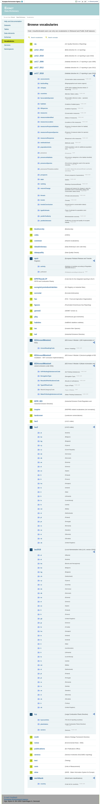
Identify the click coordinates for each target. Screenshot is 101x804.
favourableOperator (47, 98)
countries (43, 93)
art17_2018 (39, 73)
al (41, 555)
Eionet (13, 17)
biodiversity (39, 229)
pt (41, 521)
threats (42, 195)
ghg (36, 317)
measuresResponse (47, 138)
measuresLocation (46, 122)
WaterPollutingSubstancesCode (51, 394)
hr (41, 627)
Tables (6, 29)
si (41, 534)
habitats (43, 104)
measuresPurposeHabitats (49, 126)
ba (41, 563)
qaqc (42, 179)
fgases (37, 305)
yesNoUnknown (45, 220)
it (40, 492)
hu (41, 483)
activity (42, 266)
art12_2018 (39, 56)
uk (41, 543)
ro (41, 526)
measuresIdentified (47, 117)
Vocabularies (9, 41)
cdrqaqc (43, 88)
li (40, 648)
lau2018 (37, 550)
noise (36, 743)
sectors (43, 730)
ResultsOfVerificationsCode (49, 380)
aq (35, 44)
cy (41, 445)
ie (41, 488)
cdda (36, 235)
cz (41, 450)
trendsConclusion (46, 204)
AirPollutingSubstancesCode (50, 371)
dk (41, 458)
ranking (43, 184)
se (41, 530)
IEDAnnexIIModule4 (42, 364)
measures (43, 113)
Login (79, 1)
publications (39, 749)
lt (40, 496)
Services (7, 45)
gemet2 (37, 311)
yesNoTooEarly (45, 216)
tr (40, 703)
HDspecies (44, 108)
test (35, 760)
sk (41, 538)
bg (41, 441)
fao (35, 299)
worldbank (38, 778)
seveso (37, 755)
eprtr (36, 258)
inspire (37, 409)
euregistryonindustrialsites (45, 287)
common (38, 241)
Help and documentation (13, 21)
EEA (13, 1)
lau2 (36, 427)
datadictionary (40, 247)
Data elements (9, 33)
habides (37, 322)
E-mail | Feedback (10, 797)
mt (41, 509)
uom (36, 766)
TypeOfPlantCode (46, 385)
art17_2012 (39, 68)
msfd (36, 737)
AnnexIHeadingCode (47, 348)
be (41, 437)
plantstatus (44, 724)
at (41, 433)
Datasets (7, 25)
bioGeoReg (44, 83)
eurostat (37, 293)
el (41, 466)
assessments (44, 79)
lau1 (36, 421)
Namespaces (9, 49)
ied (35, 334)
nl (41, 513)
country (43, 784)
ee (41, 462)
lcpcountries (44, 720)
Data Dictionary (20, 17)
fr (40, 479)
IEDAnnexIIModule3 (42, 355)
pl (41, 517)
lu (41, 500)
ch (41, 576)
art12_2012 (39, 50)
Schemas (7, 37)
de (41, 454)
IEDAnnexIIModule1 (42, 340)
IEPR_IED (38, 401)
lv (41, 505)
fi (40, 475)
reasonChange (45, 188)
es (41, 471)
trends (42, 200)
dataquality (39, 252)
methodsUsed (45, 142)
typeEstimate (44, 210)
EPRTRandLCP (40, 279)
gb (41, 618)
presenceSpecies (46, 163)
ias (35, 328)
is (41, 640)
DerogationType (45, 376)
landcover (38, 415)
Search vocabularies (37, 37)
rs (41, 686)
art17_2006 (39, 62)
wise (36, 772)
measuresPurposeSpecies (49, 132)
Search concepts (53, 37)
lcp (35, 714)
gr (41, 623)
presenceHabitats (46, 157)
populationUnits (45, 147)
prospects (43, 175)
